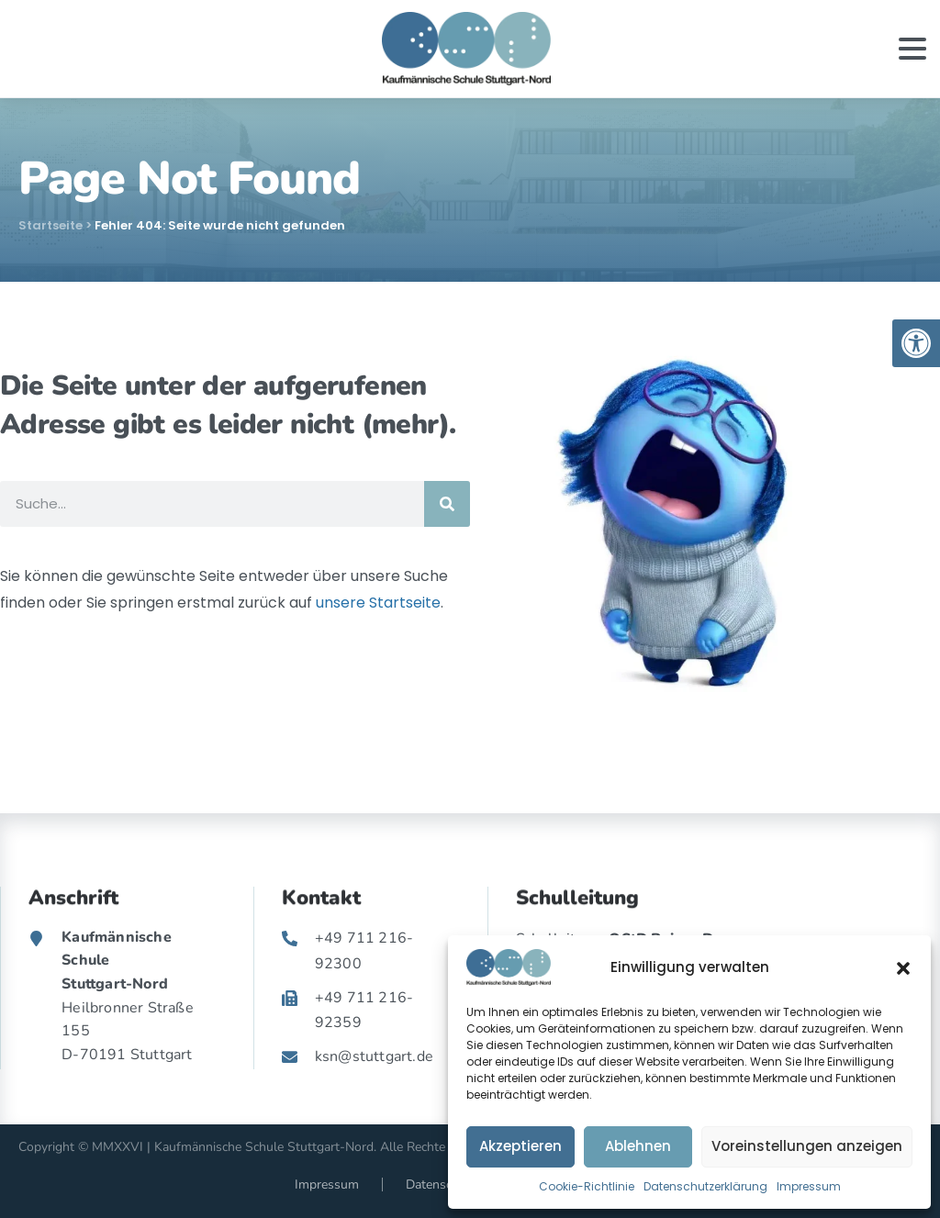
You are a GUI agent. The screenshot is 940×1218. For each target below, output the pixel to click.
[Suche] (447, 504)
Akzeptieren (520, 1146)
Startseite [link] (50, 225)
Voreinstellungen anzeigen (806, 1146)
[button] (903, 967)
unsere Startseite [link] (378, 602)
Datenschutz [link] (441, 1184)
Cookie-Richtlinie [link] (586, 1186)
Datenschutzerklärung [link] (705, 1186)
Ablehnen (638, 1146)
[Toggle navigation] (912, 48)
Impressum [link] (809, 1186)
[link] (916, 343)
